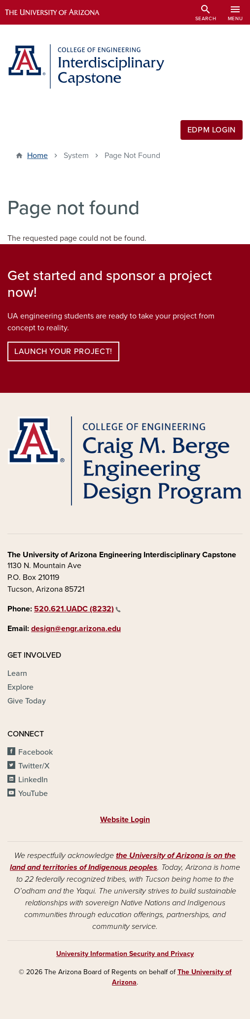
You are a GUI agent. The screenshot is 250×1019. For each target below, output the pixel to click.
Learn (17, 673)
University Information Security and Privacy (125, 954)
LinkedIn (33, 780)
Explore (20, 687)
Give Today (26, 701)
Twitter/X (34, 766)
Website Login (125, 820)
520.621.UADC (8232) (77, 609)
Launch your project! (63, 351)
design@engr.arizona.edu (76, 629)
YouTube (33, 793)
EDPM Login (211, 130)
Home (37, 155)
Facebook (35, 752)
